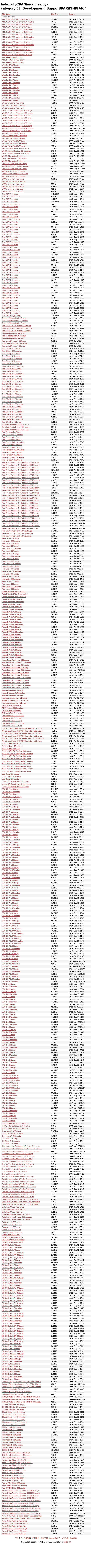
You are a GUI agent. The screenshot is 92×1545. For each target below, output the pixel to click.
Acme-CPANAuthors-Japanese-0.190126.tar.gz (20, 1506)
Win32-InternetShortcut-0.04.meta (15, 154)
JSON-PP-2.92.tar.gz (10, 976)
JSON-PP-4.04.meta (10, 895)
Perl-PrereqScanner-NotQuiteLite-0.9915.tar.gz (20, 485)
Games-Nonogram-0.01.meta (13, 1174)
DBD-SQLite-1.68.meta (11, 1323)
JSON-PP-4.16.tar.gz (10, 799)
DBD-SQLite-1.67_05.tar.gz (13, 1331)
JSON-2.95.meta (8, 1106)
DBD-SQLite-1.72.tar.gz (11, 1280)
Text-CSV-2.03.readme (11, 219)
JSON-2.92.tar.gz (9, 1116)
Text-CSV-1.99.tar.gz (10, 247)
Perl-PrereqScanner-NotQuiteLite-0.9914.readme (21, 495)
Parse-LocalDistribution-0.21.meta (15, 665)
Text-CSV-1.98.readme (11, 257)
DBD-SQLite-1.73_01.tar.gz (13, 1278)
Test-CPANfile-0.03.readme (12, 404)
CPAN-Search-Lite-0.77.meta (13, 1425)
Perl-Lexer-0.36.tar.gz (10, 554)
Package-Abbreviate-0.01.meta (14, 703)
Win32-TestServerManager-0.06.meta (16, 116)
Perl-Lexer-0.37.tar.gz (10, 546)
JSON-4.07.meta (8, 1019)
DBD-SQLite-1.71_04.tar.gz (13, 1295)
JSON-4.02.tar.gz (9, 1052)
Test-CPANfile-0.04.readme (12, 397)
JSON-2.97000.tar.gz (10, 1085)
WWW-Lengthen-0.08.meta (12, 192)
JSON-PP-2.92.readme (11, 979)
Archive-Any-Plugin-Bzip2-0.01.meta (16, 1465)
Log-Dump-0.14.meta (10, 779)
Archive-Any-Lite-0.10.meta (12, 1480)
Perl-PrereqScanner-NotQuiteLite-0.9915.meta (20, 490)
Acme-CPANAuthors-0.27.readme (15, 1523)
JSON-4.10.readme (9, 994)
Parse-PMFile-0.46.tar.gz (12, 622)
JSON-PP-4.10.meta (10, 850)
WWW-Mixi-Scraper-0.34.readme (15, 174)
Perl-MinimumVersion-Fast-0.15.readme (17, 533)
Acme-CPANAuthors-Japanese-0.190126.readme (21, 1508)
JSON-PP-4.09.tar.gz (10, 852)
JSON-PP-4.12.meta (10, 835)
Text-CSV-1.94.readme (11, 288)
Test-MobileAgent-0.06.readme (14, 336)
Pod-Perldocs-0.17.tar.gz (11, 432)
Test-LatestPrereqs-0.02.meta (13, 346)
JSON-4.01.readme (9, 1063)
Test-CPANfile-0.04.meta (11, 399)
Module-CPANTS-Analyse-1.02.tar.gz (16, 751)
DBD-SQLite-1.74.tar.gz (11, 1270)
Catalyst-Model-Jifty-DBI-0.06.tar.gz (16, 1389)
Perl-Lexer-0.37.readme (11, 549)
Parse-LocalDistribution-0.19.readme (16, 678)
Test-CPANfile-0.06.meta (11, 384)
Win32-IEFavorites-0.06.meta (13, 161)
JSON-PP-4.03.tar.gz (10, 898)
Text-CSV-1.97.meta (10, 267)
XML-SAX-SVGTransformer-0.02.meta (17, 47)
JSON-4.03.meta (8, 1050)
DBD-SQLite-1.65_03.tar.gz (13, 1351)
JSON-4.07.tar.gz (9, 1014)
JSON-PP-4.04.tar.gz (10, 890)
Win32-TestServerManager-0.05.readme (17, 121)
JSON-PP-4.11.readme (11, 840)
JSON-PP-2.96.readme (11, 949)
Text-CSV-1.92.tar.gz (10, 300)
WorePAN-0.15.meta (10, 100)
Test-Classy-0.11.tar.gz (11, 348)
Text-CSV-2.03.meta (10, 222)
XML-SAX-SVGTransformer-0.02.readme (18, 45)
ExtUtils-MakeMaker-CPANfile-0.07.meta (18, 1197)
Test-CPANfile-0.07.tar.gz (12, 371)
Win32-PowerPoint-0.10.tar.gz (14, 133)
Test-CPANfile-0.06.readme (12, 381)
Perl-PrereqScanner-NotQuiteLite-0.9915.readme (21, 488)
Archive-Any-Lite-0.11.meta (12, 1473)
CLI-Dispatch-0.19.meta (11, 1447)
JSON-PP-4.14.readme (11, 817)
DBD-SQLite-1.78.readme (12, 1247)
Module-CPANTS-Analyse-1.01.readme (17, 761)
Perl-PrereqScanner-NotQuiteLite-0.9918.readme (21, 465)
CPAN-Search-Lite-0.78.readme (14, 1414)
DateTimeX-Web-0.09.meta (12, 1212)
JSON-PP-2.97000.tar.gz (11, 938)
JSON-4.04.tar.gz (9, 1037)
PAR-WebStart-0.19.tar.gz (12, 721)
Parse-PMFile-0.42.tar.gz (12, 652)
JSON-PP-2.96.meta (10, 951)
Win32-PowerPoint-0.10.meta (13, 138)
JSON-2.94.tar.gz (9, 1108)
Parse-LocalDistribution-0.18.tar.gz (15, 683)
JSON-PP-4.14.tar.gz (10, 814)
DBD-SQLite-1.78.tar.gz (11, 1245)
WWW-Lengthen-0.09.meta (12, 184)
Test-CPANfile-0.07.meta (11, 376)
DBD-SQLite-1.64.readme (12, 1361)
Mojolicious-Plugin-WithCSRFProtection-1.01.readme (23, 738)
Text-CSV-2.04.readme (11, 212)
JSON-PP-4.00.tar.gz (10, 921)
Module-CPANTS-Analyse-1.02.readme (17, 754)
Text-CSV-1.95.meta (10, 283)
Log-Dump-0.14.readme (11, 776)
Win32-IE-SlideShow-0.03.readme (15, 166)
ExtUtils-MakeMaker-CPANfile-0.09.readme (19, 1179)
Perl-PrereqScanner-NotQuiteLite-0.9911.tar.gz (20, 516)
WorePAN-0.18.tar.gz (10, 72)
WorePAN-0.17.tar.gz (10, 80)
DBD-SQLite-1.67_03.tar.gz (13, 1336)
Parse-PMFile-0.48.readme (12, 609)
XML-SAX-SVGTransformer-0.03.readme (18, 37)
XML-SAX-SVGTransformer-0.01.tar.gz (17, 50)
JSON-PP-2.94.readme (11, 964)
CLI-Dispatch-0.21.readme (12, 1430)
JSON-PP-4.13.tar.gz (10, 822)
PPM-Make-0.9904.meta (11, 711)
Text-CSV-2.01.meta (10, 237)
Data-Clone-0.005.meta (11, 1235)
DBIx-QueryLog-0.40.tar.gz (12, 1237)
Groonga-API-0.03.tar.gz (11, 1131)
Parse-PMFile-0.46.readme (12, 625)
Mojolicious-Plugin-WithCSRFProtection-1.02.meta (21, 733)
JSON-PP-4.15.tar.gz (10, 807)
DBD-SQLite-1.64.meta (11, 1364)
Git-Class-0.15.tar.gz (10, 1139)
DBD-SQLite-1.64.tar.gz (11, 1359)
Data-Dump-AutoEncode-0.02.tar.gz (16, 1214)
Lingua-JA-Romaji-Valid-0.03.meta (15, 787)
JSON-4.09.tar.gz (9, 999)
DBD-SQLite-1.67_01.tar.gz (13, 1341)
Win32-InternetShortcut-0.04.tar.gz (15, 148)
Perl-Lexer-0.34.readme (11, 571)
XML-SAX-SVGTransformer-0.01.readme (18, 52)
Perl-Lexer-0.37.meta (10, 551)
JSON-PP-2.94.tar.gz (10, 961)
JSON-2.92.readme (9, 1118)
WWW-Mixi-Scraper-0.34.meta (14, 176)
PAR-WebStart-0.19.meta (12, 726)
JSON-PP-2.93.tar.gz (10, 969)
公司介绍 (64, 1538)
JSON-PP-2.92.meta (10, 981)
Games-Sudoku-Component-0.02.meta (17, 1159)
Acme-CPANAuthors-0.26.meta (14, 1534)
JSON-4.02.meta (8, 1058)
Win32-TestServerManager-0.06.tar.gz (17, 110)
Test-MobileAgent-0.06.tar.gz (13, 333)
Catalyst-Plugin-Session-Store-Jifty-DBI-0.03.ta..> (21, 1382)
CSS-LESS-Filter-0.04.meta (13, 1409)
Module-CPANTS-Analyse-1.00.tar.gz (16, 766)
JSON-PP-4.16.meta (10, 804)
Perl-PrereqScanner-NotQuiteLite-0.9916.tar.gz (20, 478)
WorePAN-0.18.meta (10, 78)
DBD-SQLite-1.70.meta (11, 1311)
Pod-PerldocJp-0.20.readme (13, 442)
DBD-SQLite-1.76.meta (11, 1265)
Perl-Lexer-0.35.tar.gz (10, 561)
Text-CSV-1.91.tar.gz (10, 308)
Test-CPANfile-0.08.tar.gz (12, 364)
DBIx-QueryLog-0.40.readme (13, 1240)
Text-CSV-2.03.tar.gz (10, 217)
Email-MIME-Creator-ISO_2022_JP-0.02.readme (21, 1202)
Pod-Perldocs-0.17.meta (11, 437)
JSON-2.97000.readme (11, 1088)
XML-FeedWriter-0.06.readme (13, 60)
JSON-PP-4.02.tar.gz (10, 905)
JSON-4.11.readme (9, 987)
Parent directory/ (8, 17)
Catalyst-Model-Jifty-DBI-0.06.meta (15, 1394)
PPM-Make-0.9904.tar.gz (12, 706)
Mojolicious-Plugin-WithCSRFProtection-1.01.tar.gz (22, 736)
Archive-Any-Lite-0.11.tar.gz (13, 1468)
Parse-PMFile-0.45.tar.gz (12, 630)
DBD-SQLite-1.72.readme (12, 1283)
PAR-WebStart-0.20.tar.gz (12, 713)
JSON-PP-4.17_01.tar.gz (11, 797)
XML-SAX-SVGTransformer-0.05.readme (18, 22)
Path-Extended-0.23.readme (13, 602)
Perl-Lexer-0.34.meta (10, 574)
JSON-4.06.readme (9, 1025)
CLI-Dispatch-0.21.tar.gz (11, 1427)
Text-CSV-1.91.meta (10, 313)
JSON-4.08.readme (9, 1009)
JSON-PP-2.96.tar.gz (10, 946)
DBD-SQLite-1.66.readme (12, 1346)
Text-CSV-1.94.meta (10, 290)
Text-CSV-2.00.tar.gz (10, 240)
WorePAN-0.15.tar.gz (10, 95)
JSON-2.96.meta (8, 1098)
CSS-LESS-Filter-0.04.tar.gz (13, 1404)
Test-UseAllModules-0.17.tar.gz (14, 318)
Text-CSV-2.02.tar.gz (10, 224)
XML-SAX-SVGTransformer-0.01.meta (17, 55)
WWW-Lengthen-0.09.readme (13, 181)
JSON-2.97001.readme (11, 1080)
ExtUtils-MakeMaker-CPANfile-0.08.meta (18, 1189)
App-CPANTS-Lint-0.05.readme (14, 1485)
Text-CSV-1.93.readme (11, 295)
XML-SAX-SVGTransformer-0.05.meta (17, 24)
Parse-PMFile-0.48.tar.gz (12, 607)
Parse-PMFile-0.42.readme (12, 655)
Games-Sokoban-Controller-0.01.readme (18, 1164)
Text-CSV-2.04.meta (10, 214)
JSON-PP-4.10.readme (11, 847)
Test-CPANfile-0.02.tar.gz (12, 409)
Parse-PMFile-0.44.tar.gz (12, 637)
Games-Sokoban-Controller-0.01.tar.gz (17, 1161)
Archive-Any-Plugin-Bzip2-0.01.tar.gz (16, 1460)
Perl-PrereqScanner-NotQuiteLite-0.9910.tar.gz (20, 523)
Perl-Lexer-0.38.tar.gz (10, 538)
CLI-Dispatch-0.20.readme (12, 1437)
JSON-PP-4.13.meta (10, 827)
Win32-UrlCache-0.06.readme (14, 105)
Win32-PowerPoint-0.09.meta (13, 146)
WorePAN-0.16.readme (11, 90)
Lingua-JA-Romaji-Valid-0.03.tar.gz (15, 781)
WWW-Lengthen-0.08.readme (13, 189)
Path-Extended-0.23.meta (12, 604)
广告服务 (35, 1538)
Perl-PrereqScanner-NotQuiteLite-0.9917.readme (21, 473)
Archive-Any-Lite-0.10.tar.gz (13, 1475)
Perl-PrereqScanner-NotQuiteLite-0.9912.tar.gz (20, 508)
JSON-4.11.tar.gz (9, 984)
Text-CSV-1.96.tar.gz (10, 270)
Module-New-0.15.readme (12, 746)
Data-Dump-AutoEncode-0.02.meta (16, 1220)
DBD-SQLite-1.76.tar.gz (11, 1260)
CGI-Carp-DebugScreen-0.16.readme (16, 1455)
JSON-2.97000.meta (10, 1090)
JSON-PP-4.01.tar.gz (10, 913)
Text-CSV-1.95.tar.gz (10, 278)
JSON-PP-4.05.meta (10, 888)
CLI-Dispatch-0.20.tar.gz (11, 1435)
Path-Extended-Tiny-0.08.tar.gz (14, 592)
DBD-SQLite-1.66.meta (11, 1349)
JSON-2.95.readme (9, 1103)
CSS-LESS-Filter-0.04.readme (14, 1407)
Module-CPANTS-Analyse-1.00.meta (16, 771)
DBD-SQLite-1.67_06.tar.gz (13, 1328)
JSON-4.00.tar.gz (9, 1068)
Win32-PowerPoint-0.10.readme (14, 136)
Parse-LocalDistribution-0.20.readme (16, 670)
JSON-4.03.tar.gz (9, 1045)
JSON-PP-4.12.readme (11, 832)
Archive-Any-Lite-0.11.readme (14, 1470)
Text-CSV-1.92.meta (10, 305)
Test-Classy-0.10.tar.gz (11, 356)
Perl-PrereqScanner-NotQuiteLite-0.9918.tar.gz (20, 462)
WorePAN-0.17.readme (11, 83)
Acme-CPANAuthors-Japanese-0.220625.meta (20, 1496)
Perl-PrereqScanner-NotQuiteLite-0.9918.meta (20, 467)
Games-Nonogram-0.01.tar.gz (13, 1169)
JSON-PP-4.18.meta (10, 794)
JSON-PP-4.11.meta (10, 842)
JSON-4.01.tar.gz (9, 1060)
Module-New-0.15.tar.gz (11, 743)
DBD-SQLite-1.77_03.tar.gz (13, 1252)
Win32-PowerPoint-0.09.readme (14, 143)
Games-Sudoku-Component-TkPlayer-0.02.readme (22, 1149)
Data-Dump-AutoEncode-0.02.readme (17, 1217)
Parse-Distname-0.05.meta (12, 695)
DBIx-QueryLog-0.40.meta (12, 1242)
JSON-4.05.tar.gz (9, 1030)
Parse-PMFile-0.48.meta (11, 612)
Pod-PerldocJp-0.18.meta (12, 460)
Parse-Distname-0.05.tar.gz (13, 690)
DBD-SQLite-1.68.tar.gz (11, 1318)
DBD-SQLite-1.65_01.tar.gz (13, 1356)
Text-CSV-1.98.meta (10, 260)
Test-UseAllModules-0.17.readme (15, 321)
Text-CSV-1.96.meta (10, 275)
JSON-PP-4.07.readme (11, 870)
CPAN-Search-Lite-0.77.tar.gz (13, 1420)
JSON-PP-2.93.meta (10, 974)
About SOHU (54, 1538)
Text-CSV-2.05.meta (10, 207)
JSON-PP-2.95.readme (11, 956)
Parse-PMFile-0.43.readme (12, 647)
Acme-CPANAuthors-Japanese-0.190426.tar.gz (20, 1498)
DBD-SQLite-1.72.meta (11, 1285)
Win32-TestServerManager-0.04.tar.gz (17, 126)
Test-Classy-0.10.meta (11, 361)
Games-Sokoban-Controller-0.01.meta (17, 1166)
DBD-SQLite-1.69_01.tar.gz (13, 1316)
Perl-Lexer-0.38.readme (11, 541)
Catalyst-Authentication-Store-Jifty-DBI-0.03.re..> (21, 1399)
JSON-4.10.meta (8, 997)
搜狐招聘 (27, 1538)
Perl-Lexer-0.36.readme (11, 556)
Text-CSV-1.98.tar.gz (10, 255)
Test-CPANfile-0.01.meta (11, 422)
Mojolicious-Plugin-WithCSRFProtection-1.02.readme (23, 731)
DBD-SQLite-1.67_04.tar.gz (13, 1333)
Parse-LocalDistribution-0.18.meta (15, 688)
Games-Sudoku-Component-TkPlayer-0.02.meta (21, 1151)
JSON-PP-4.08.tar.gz (10, 860)
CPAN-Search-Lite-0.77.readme (14, 1422)
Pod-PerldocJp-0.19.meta (12, 452)
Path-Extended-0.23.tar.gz (12, 599)
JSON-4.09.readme (9, 1002)
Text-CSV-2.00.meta (10, 245)
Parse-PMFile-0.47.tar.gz (12, 614)
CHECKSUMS (7, 1450)
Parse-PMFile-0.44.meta (11, 642)
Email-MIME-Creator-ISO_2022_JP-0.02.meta (20, 1204)
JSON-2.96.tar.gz (9, 1093)
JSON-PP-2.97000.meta (11, 943)
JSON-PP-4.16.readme (11, 802)
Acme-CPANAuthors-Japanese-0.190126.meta (20, 1511)
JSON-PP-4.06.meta (10, 880)
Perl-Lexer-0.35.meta (10, 566)
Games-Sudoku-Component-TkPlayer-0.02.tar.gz (21, 1146)
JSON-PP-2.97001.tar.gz (11, 931)
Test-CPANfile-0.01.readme (12, 419)
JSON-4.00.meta (8, 1073)
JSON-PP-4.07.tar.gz (10, 868)
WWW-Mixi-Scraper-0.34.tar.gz (14, 171)
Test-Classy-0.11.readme (12, 351)
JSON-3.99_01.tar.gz (10, 1075)
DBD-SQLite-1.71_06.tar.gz (13, 1290)
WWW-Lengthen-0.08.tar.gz (13, 186)
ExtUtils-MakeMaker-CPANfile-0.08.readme (19, 1187)
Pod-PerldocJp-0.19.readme (13, 450)
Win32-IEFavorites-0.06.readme (14, 159)
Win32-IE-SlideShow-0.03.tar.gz (14, 164)
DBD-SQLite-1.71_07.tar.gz (13, 1288)
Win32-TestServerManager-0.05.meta (16, 123)
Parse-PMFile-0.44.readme (12, 640)
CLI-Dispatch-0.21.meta (11, 1432)
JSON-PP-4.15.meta (10, 812)
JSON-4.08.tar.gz (9, 1007)
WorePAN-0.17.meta (10, 85)
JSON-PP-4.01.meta (10, 918)
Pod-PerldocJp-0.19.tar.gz (12, 447)
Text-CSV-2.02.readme (11, 227)
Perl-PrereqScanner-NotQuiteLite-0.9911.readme (21, 518)
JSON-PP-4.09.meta (10, 857)
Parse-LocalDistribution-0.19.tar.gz (15, 675)
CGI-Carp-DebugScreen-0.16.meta (15, 1458)
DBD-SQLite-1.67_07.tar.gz (13, 1326)
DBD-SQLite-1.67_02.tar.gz (13, 1339)
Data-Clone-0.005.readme (12, 1232)
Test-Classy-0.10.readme (12, 359)
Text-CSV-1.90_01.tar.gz (11, 316)
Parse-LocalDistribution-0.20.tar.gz (15, 668)
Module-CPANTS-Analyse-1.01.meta (16, 764)
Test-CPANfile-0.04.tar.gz (12, 394)
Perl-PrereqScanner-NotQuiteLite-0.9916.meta (20, 483)
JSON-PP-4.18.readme (11, 792)
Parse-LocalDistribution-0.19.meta (15, 680)
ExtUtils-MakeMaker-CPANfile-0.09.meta (18, 1182)
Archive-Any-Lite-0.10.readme (14, 1478)
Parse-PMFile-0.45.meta (11, 635)
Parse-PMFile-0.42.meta (11, 657)
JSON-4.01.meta (8, 1065)
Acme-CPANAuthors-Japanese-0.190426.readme (21, 1501)
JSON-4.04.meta (8, 1042)
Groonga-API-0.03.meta (11, 1136)
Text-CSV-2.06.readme (11, 197)
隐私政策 (73, 1538)
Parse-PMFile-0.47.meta (11, 619)
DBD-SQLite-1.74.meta (11, 1275)
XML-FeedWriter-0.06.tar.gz (13, 57)
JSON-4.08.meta (8, 1012)
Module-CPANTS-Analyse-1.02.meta (16, 756)
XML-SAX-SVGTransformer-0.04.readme (18, 29)
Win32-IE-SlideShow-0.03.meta (14, 169)
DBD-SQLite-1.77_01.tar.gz (13, 1258)
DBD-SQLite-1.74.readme (12, 1273)
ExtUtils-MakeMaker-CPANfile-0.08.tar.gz (18, 1184)
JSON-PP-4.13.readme (11, 824)
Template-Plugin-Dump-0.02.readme (16, 427)
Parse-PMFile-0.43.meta (11, 650)
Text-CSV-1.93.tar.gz (10, 293)
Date (71, 14)
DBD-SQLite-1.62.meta (11, 1371)
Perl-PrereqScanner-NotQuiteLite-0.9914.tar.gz (20, 493)
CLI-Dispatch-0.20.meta (11, 1440)
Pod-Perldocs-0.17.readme (12, 435)
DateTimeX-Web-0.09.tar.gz (13, 1207)
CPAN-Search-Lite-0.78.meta (13, 1417)
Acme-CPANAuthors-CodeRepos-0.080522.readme (22, 1516)
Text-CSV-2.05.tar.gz (10, 202)
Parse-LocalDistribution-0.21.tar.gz (15, 660)
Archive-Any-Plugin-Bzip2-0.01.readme (17, 1463)
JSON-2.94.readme (9, 1111)
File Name (6, 14)
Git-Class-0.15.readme (11, 1141)
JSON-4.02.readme (9, 1055)
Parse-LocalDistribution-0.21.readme (16, 662)
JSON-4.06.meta (8, 1027)
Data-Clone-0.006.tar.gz (11, 1222)
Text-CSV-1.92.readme (11, 303)
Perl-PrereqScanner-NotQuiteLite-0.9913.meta (20, 505)
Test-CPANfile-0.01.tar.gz (12, 417)
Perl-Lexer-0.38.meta (10, 543)
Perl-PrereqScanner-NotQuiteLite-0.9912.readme (21, 511)
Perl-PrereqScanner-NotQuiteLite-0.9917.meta (20, 475)
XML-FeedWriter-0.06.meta (12, 62)
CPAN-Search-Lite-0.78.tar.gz (13, 1412)
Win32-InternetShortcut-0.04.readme (16, 151)
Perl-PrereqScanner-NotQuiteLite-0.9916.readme (21, 480)
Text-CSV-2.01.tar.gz (10, 232)
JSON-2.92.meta (8, 1121)
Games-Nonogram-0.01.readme (14, 1171)
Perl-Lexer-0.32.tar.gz (10, 584)
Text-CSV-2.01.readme (11, 235)
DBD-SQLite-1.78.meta (11, 1250)
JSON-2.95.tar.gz (9, 1101)
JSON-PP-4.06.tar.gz (10, 875)
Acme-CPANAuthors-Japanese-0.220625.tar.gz (20, 1490)
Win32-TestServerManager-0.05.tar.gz (17, 118)
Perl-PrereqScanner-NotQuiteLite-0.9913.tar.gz (20, 500)
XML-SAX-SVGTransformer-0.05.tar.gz (17, 19)
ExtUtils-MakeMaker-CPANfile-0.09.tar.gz (18, 1177)
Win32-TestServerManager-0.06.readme (17, 113)
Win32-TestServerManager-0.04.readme (17, 128)
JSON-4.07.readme (9, 1017)
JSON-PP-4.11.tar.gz (10, 837)
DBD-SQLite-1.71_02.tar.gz (13, 1301)
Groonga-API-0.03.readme (12, 1133)
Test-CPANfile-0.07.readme (12, 374)
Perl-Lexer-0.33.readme (11, 579)
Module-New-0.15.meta (11, 749)
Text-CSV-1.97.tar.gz (10, 262)
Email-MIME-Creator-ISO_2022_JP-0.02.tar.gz (20, 1199)
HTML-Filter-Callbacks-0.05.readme (16, 1126)
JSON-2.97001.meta (10, 1083)
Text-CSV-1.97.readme (11, 265)
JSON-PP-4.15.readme (11, 809)
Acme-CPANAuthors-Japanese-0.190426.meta (20, 1503)
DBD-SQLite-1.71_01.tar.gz (13, 1303)
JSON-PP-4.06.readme (11, 878)
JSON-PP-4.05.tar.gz (10, 883)
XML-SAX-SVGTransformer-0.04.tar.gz (17, 27)
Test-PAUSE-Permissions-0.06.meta (16, 331)
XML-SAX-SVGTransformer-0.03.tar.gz (17, 34)
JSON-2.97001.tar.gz (10, 1078)
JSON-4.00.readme (9, 1070)
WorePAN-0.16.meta (10, 93)
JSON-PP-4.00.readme (11, 923)
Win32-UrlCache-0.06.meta (12, 108)
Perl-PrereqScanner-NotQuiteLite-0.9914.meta (20, 498)
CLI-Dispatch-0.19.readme (12, 1445)
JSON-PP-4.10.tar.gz (10, 845)
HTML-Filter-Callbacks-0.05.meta (15, 1128)
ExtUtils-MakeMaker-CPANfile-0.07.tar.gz (18, 1192)
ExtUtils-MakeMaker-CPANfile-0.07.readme (19, 1194)
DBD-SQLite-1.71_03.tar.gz (13, 1298)
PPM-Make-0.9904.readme (12, 708)
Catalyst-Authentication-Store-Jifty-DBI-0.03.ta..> (21, 1397)
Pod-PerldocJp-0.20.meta (12, 445)
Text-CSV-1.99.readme (11, 250)
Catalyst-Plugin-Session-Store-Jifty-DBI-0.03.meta (21, 1387)
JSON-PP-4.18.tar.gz (10, 789)
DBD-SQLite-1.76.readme (12, 1263)
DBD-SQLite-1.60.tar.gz (11, 1374)
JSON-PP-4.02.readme (11, 908)
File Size (54, 14)
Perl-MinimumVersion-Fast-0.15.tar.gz (17, 531)
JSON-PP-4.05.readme (11, 885)
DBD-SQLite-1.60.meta (11, 1379)
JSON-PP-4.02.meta (10, 911)
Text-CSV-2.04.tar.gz (10, 209)
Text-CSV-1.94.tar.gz (10, 285)
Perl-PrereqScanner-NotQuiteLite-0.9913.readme (21, 503)
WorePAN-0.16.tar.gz (10, 88)
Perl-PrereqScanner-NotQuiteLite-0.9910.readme (21, 526)
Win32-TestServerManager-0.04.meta (16, 131)
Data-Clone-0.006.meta (11, 1227)
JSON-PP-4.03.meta (10, 903)
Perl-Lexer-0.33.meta (10, 581)
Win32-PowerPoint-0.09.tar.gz (14, 141)
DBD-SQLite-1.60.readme (12, 1376)
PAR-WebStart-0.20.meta (12, 718)
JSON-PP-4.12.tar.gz (10, 830)
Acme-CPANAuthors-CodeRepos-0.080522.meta (21, 1518)
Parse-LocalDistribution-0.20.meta (15, 673)
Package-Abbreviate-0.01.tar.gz (14, 698)
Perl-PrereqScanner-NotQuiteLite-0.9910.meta (20, 528)
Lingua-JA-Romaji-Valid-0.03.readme (16, 784)
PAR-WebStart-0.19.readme (13, 723)
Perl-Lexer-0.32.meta (10, 589)
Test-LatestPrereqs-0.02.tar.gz (14, 341)
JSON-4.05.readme (9, 1032)
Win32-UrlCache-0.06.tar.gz (13, 103)
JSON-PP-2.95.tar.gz (10, 954)
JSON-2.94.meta (8, 1113)
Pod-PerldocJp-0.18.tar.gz (12, 455)
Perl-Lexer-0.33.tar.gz (10, 576)
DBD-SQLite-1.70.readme (12, 1308)
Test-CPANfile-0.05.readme (12, 389)
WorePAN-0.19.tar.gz (10, 65)
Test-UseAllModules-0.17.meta (14, 323)
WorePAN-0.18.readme (11, 75)
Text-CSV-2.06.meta (10, 199)
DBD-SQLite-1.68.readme (12, 1321)
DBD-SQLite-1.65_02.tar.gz (13, 1354)
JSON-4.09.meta (8, 1004)
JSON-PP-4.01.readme (11, 916)
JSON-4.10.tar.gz (9, 992)
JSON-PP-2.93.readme (11, 971)
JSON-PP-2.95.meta (10, 959)
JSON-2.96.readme (9, 1096)
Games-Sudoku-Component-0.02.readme (18, 1156)
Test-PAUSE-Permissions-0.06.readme (17, 328)
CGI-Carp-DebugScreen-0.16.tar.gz (16, 1452)
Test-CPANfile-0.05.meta (11, 391)
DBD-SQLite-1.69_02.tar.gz (13, 1313)
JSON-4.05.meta (8, 1035)
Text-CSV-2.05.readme (11, 204)
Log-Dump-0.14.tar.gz (10, 774)
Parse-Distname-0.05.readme (13, 693)
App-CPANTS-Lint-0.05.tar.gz (13, 1483)
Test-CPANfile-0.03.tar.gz (12, 402)
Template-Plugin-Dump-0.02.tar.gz (15, 424)
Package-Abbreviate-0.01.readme (15, 700)
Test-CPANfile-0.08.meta (11, 369)
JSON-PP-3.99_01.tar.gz (11, 928)
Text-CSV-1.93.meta (10, 298)
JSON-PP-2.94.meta (10, 966)
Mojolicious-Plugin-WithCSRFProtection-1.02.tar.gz (22, 728)
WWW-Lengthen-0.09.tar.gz (13, 179)
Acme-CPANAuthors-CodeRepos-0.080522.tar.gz (21, 1513)
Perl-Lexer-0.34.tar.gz (10, 569)
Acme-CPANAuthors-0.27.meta (14, 1526)
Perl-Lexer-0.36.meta (10, 559)
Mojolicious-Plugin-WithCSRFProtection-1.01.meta (21, 741)
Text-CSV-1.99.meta (10, 252)
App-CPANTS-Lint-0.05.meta (13, 1488)
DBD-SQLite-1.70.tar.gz (11, 1306)
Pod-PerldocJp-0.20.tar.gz (12, 440)
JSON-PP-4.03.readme (11, 900)
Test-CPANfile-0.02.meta (11, 414)
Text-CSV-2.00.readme (11, 242)
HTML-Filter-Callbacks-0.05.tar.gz (15, 1123)
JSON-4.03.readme (9, 1047)
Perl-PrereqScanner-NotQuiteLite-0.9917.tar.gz (20, 470)
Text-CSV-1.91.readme (11, 310)
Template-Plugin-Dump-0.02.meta (15, 429)
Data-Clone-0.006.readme (12, 1225)
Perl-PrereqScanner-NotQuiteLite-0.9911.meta (20, 521)
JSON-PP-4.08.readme (11, 862)
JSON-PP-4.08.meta (10, 865)
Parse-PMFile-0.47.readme (12, 617)
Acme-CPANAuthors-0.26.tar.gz (14, 1528)
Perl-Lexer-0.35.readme (11, 564)
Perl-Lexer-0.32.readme (11, 587)
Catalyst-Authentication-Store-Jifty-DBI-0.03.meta (21, 1402)
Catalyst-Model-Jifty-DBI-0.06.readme (17, 1392)
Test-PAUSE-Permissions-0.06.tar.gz (16, 326)
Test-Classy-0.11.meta (11, 354)
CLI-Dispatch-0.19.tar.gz (11, 1442)
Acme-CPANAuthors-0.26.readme (15, 1531)
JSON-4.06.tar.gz (9, 1022)
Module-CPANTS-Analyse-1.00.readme (17, 769)
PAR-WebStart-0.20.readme (13, 716)
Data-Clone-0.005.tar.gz (11, 1230)
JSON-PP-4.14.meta (10, 819)
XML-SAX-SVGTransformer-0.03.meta (17, 40)
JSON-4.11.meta (8, 989)
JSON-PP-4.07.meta (10, 873)
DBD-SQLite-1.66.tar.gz (11, 1344)
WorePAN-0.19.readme (11, 67)
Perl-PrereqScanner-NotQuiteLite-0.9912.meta (20, 513)
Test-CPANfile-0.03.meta (11, 407)
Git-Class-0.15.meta (10, 1144)
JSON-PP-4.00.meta (10, 926)
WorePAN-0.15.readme (11, 98)
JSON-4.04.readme (9, 1040)
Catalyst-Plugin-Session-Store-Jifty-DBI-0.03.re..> (21, 1384)
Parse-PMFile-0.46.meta (11, 627)
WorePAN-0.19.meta (10, 70)
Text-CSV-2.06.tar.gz (10, 194)
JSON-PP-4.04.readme (11, 893)
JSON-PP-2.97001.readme (12, 933)
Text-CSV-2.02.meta (10, 229)
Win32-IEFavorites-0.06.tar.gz (13, 156)
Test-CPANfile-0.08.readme (12, 366)
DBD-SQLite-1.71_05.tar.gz (13, 1293)
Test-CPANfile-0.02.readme (12, 412)
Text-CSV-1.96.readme (11, 273)
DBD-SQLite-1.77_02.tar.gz (13, 1255)
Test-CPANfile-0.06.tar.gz (12, 379)
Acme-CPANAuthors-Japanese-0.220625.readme (21, 1493)
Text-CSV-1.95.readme (11, 280)
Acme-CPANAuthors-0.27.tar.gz (14, 1521)
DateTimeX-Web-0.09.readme (14, 1209)
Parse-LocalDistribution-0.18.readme (16, 685)
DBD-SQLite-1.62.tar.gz (11, 1366)
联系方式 (44, 1538)
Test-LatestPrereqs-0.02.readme (14, 343)
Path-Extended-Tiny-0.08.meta (14, 597)
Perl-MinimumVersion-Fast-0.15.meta (16, 536)
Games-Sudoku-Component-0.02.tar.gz (17, 1154)
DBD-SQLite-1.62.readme (12, 1369)
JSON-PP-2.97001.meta (11, 936)
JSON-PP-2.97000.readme (12, 941)
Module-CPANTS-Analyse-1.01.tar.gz (16, 759)
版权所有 (67, 1542)
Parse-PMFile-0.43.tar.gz (12, 645)
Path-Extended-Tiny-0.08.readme (15, 594)
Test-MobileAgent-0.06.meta (13, 338)
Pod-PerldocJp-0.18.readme (13, 457)
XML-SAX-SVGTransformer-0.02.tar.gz (17, 42)
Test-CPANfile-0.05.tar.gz (12, 386)
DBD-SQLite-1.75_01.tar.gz (13, 1268)
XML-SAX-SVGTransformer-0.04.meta (17, 32)
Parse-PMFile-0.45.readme (12, 632)
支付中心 (18, 1538)
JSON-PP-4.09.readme (11, 855)
